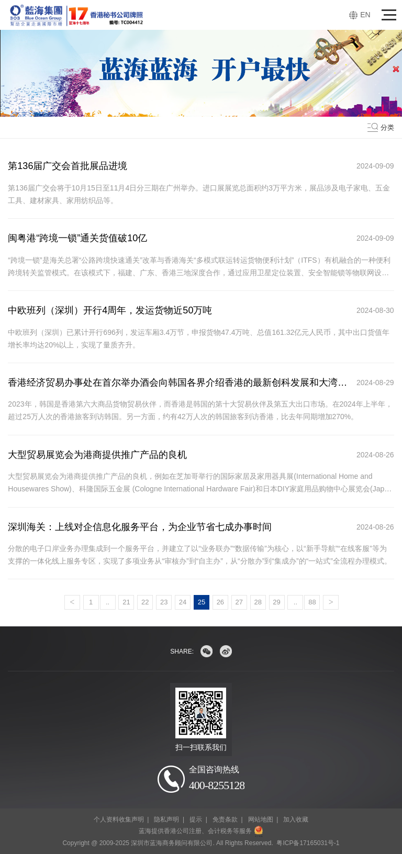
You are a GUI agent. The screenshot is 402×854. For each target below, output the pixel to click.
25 (201, 602)
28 (257, 602)
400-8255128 (216, 785)
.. (107, 602)
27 (239, 602)
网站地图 (260, 819)
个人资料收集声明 (119, 819)
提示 (195, 819)
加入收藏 (295, 819)
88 (312, 602)
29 (276, 602)
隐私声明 (166, 819)
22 (145, 602)
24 (182, 602)
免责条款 (225, 819)
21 (126, 602)
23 (164, 602)
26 (220, 602)
